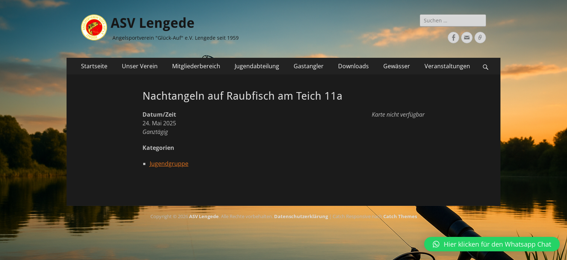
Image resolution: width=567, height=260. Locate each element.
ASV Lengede (153, 23)
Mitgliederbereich (196, 66)
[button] (492, 244)
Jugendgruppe (169, 164)
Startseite (94, 66)
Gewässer (396, 66)
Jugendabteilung (257, 66)
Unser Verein (140, 66)
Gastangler (309, 66)
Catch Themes (400, 216)
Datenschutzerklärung (301, 216)
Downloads (353, 66)
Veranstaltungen (447, 66)
